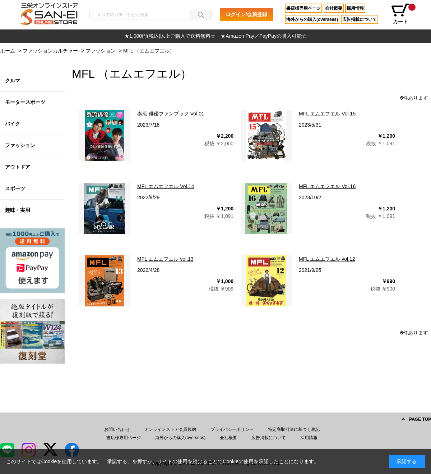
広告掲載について (359, 19)
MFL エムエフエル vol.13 (165, 259)
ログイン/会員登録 (246, 14)
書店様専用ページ (303, 8)
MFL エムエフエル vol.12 (327, 259)
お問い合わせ (117, 429)
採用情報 (355, 8)
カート (403, 14)
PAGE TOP (420, 419)
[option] (215, 36)
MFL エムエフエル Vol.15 (327, 114)
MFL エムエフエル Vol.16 (327, 186)
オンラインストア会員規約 (170, 429)
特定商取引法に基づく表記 (294, 429)
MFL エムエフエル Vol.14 (165, 186)
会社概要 (333, 8)
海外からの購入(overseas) (312, 19)
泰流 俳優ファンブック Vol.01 (170, 114)
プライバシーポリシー (232, 429)
